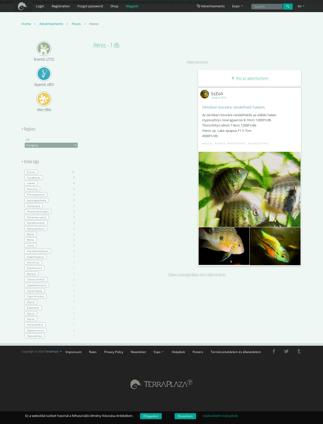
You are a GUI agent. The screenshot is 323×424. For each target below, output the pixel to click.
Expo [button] (238, 6)
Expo (159, 352)
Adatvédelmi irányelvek (220, 415)
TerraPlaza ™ (53, 351)
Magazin (132, 6)
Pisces (79, 23)
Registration (61, 6)
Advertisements (211, 6)
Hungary (52, 145)
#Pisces (207, 143)
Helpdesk (178, 352)
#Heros (220, 143)
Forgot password (90, 6)
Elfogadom (150, 416)
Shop (114, 6)
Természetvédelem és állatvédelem (236, 352)
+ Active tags (30, 161)
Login (40, 6)
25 (49, 172)
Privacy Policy (113, 352)
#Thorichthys (258, 143)
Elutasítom (185, 416)
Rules (93, 352)
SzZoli (212, 93)
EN (301, 6)
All (28, 140)
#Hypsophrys (236, 143)
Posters (198, 352)
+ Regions (28, 129)
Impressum (74, 352)
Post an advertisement (249, 78)
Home (29, 23)
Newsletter (138, 352)
